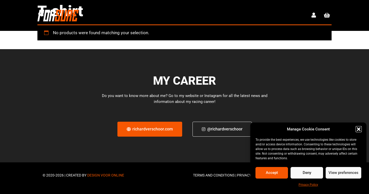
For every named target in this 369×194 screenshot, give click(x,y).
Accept (272, 172)
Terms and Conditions (214, 175)
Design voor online (105, 175)
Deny (307, 172)
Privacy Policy (308, 185)
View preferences (343, 172)
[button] (358, 129)
